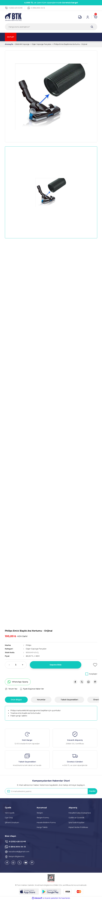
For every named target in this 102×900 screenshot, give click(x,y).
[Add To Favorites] (90, 665)
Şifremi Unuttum (12, 822)
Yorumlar (41, 700)
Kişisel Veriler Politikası (78, 827)
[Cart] (95, 17)
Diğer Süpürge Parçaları (36, 649)
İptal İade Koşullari (76, 822)
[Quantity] (16, 665)
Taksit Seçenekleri (69, 700)
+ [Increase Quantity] (22, 665)
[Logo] (13, 17)
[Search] (51, 26)
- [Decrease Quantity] (9, 665)
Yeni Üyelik (9, 813)
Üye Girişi (9, 818)
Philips (29, 645)
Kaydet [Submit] (92, 791)
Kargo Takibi (42, 827)
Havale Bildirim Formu (46, 822)
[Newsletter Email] (51, 791)
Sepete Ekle (55, 665)
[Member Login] (88, 17)
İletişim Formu (43, 818)
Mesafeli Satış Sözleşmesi (80, 813)
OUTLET (11, 37)
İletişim (40, 813)
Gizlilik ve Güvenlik (76, 818)
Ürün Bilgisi (16, 700)
